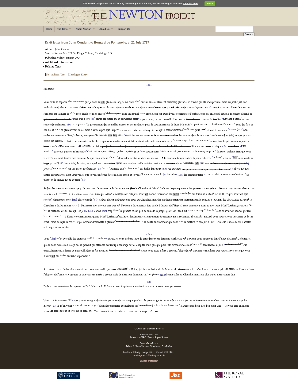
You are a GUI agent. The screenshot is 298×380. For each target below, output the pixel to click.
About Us (104, 29)
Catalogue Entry (78, 70)
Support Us (124, 29)
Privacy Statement (149, 357)
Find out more (190, 3)
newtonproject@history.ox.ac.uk (149, 351)
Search (249, 29)
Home (49, 29)
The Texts (62, 29)
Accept (209, 3)
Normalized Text (55, 70)
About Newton (83, 29)
